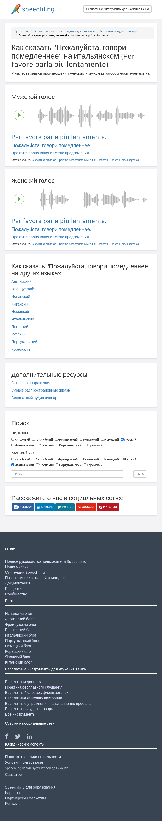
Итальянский (22, 319)
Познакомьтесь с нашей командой (35, 578)
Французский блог (20, 624)
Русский (18, 334)
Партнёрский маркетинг (25, 798)
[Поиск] (67, 474)
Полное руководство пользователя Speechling (45, 561)
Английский (21, 281)
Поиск (140, 474)
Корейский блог (18, 651)
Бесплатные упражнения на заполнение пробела (48, 703)
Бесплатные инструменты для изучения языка (117, 9)
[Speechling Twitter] (20, 737)
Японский (19, 326)
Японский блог (17, 657)
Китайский (20, 304)
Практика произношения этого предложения (50, 153)
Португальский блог (22, 640)
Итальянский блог (20, 635)
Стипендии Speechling (25, 572)
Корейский (20, 349)
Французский (22, 289)
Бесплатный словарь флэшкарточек (36, 692)
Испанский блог (18, 613)
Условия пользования (24, 762)
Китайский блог (18, 662)
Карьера (12, 792)
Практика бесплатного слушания (33, 687)
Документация (17, 583)
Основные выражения (30, 383)
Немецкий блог (18, 646)
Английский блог (19, 619)
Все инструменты (20, 714)
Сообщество (16, 594)
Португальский (24, 341)
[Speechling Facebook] (9, 737)
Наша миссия (17, 567)
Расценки (13, 588)
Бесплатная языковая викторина (33, 698)
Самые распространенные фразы (41, 390)
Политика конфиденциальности (33, 757)
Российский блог (19, 629)
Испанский (20, 296)
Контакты (13, 803)
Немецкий (20, 311)
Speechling (22, 31)
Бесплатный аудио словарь (118, 31)
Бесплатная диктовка (23, 682)
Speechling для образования (30, 787)
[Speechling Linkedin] (32, 737)
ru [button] (60, 9)
